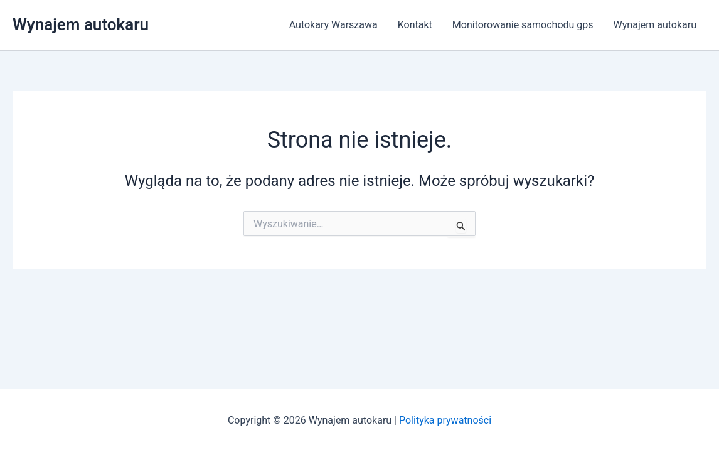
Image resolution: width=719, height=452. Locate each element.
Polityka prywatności (445, 420)
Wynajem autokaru (81, 24)
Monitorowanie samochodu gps (523, 25)
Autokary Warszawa (333, 25)
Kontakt (415, 25)
